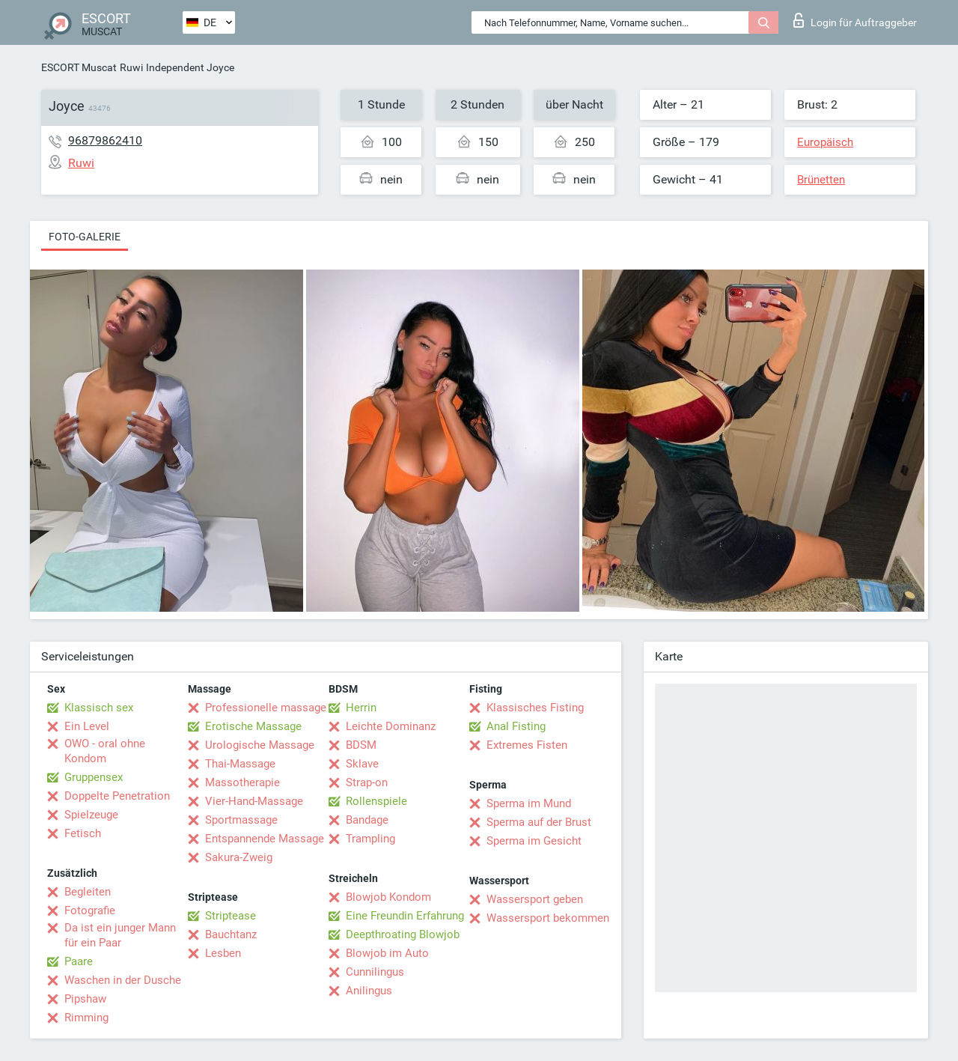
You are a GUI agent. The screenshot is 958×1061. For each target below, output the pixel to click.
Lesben (223, 953)
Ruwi (131, 67)
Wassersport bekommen (547, 918)
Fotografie (89, 910)
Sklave (362, 763)
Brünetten (821, 179)
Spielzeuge (91, 814)
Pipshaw (85, 999)
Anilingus (369, 990)
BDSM (361, 745)
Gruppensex (93, 777)
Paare (78, 961)
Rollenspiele (376, 801)
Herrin (361, 707)
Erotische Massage (253, 726)
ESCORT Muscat (79, 67)
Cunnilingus (375, 972)
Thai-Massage (240, 763)
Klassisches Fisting (535, 707)
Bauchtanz (231, 934)
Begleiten (87, 892)
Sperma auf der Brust (538, 822)
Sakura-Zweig (238, 857)
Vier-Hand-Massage (254, 801)
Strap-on (367, 782)
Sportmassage (241, 820)
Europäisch (825, 142)
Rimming (86, 1017)
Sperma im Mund (528, 803)
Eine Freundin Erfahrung (405, 915)
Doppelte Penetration (117, 796)
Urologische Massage (259, 745)
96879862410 (105, 140)
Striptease (230, 915)
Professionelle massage (265, 707)
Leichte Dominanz (391, 726)
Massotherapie (242, 782)
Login (855, 20)
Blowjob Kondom (388, 897)
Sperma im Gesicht (534, 841)
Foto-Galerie (84, 237)
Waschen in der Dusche (122, 980)
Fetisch (82, 833)
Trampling (370, 838)
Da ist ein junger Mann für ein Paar (120, 935)
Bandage (367, 820)
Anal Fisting (516, 726)
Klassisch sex (98, 707)
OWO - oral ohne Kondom (104, 751)
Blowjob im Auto (387, 953)
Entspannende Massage (264, 838)
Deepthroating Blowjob (403, 934)
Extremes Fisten (526, 745)
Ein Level (86, 726)
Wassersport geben (534, 899)
